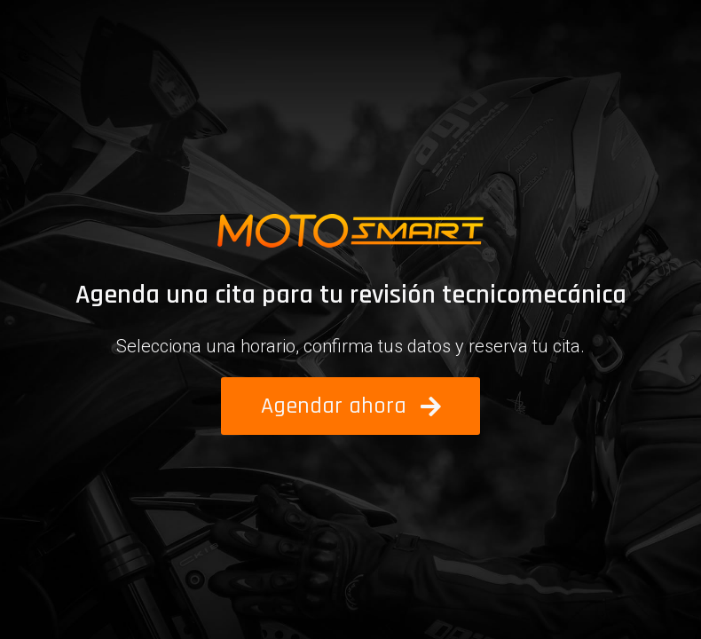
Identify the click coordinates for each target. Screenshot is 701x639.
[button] (351, 406)
